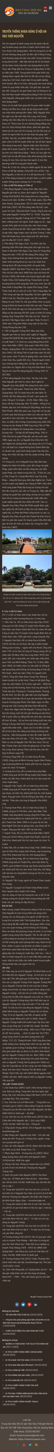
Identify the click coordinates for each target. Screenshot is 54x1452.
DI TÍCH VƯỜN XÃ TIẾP (15, 1370)
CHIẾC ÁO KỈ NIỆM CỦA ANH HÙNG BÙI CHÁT (24, 1331)
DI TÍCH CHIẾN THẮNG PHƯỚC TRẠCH (21, 1402)
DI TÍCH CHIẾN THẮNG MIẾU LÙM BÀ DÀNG (23, 1352)
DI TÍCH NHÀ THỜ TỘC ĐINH (17, 1360)
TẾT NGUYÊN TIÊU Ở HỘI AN (17, 1315)
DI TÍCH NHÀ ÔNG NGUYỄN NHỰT (19, 1365)
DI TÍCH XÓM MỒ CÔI (14, 1380)
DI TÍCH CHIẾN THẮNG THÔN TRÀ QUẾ (21, 1385)
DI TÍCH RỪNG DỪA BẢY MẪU (17, 1375)
